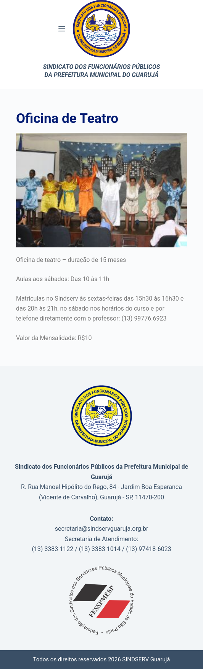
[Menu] (61, 28)
